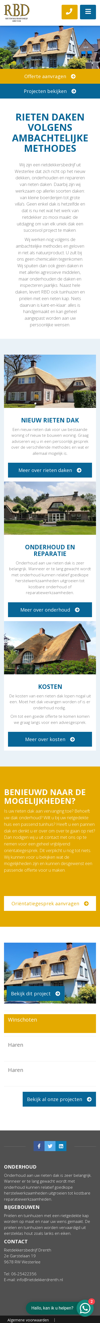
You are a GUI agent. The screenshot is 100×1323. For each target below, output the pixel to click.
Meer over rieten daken (50, 470)
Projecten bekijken (50, 91)
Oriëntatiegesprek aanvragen (50, 903)
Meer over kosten (50, 739)
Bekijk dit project (35, 993)
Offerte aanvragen (50, 76)
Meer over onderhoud (50, 610)
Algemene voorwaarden (28, 1300)
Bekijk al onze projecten (59, 1099)
